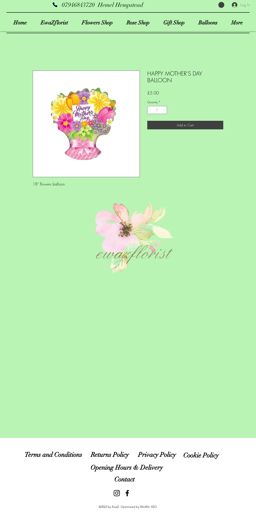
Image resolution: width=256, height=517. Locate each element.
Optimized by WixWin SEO (139, 507)
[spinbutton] (157, 110)
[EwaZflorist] (127, 493)
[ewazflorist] (117, 493)
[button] (221, 5)
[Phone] (55, 4)
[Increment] (163, 110)
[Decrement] (150, 110)
